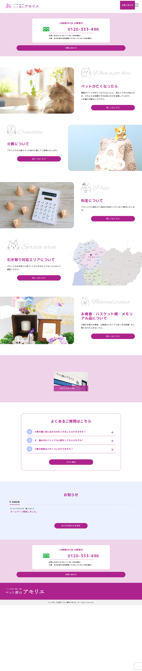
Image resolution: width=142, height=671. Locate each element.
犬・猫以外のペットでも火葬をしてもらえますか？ (55, 505)
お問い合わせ (122, 5)
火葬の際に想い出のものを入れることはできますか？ (56, 496)
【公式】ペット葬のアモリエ (66, 668)
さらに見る (71, 526)
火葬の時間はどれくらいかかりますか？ (50, 513)
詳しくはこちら (118, 173)
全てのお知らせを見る (71, 590)
